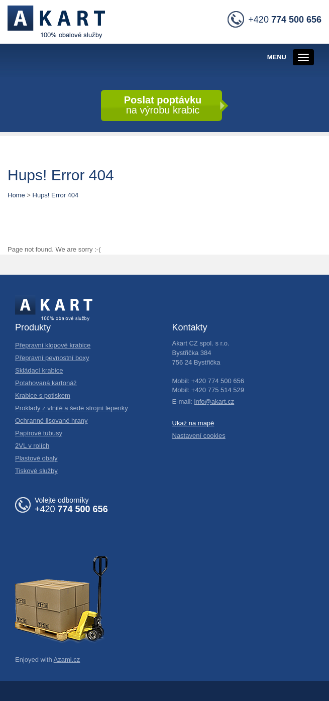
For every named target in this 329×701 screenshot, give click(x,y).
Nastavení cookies (199, 435)
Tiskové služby (36, 471)
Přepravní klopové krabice (52, 345)
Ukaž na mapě (193, 423)
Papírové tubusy (38, 433)
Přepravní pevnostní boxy (52, 358)
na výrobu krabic (163, 104)
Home (16, 195)
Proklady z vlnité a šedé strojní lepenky (71, 408)
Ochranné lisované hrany (51, 420)
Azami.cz (67, 659)
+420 (274, 20)
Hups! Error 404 (56, 195)
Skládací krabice (39, 370)
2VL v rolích (32, 445)
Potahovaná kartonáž (46, 383)
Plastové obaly (36, 458)
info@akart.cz (214, 401)
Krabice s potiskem (42, 395)
